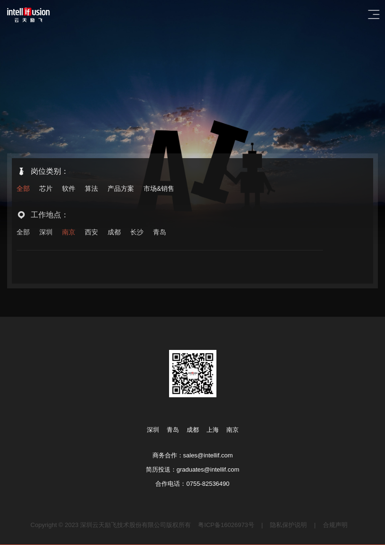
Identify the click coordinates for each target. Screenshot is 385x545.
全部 (23, 189)
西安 (91, 234)
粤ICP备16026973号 (226, 524)
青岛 (159, 234)
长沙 (136, 234)
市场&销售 (158, 189)
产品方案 (120, 189)
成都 (114, 234)
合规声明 (335, 524)
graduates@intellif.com (208, 469)
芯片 (46, 189)
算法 (91, 189)
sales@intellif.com (208, 455)
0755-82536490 (207, 483)
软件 (68, 189)
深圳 (46, 234)
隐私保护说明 (288, 524)
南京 (68, 234)
